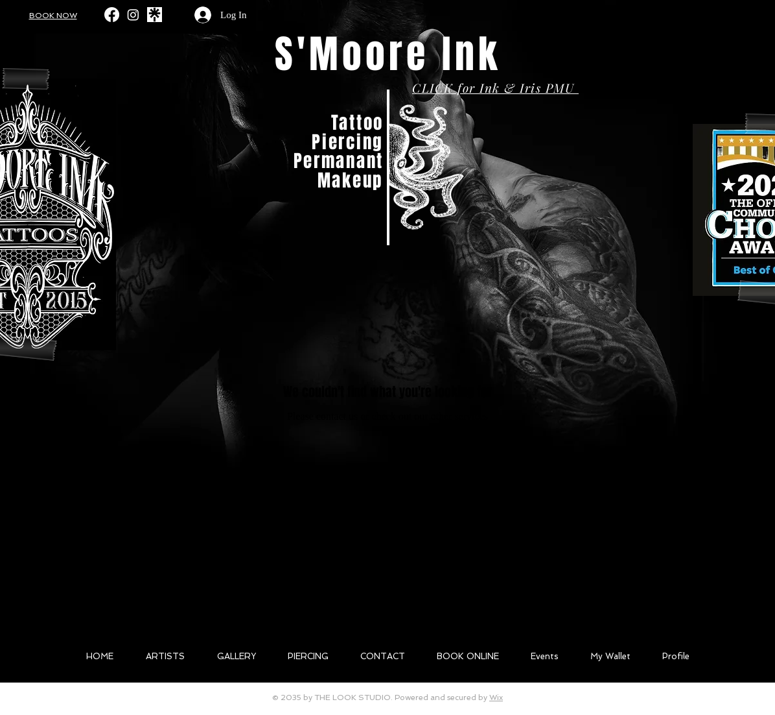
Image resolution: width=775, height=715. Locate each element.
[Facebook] (111, 14)
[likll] (154, 14)
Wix (496, 697)
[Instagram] (133, 14)
